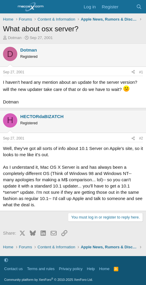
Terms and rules (41, 269)
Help (91, 269)
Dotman (15, 37)
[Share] (133, 72)
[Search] (139, 6)
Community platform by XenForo (48, 279)
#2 (141, 138)
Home (104, 269)
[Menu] (8, 7)
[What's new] (127, 6)
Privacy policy (71, 269)
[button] (6, 260)
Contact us (13, 269)
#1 (141, 72)
